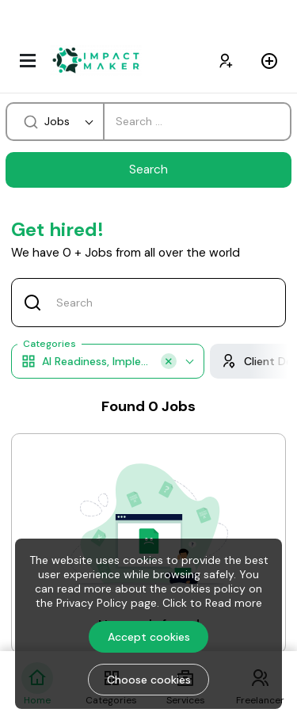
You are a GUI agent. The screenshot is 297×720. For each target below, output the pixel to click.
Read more (233, 603)
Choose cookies (149, 679)
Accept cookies (149, 637)
